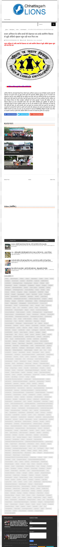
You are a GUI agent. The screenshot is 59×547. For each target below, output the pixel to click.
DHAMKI (15, 370)
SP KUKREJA (44, 406)
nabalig (33, 461)
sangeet (40, 473)
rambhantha (13, 470)
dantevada (15, 316)
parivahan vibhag (9, 466)
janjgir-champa (48, 283)
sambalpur (33, 473)
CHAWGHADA (29, 363)
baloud (35, 421)
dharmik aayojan (9, 435)
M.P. (35, 385)
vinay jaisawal (22, 481)
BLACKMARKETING (39, 359)
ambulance (22, 417)
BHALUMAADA (41, 356)
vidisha (15, 481)
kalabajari (22, 319)
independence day (40, 316)
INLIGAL (14, 379)
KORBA (50, 256)
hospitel (13, 265)
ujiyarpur (36, 479)
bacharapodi (16, 421)
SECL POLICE (13, 403)
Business (17, 361)
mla (16, 305)
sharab (26, 258)
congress (19, 263)
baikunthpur (31, 40)
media (30, 298)
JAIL (31, 381)
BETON (26, 356)
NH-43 (22, 296)
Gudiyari (33, 377)
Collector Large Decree (34, 269)
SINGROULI (23, 332)
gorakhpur (42, 439)
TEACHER (36, 332)
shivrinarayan (27, 345)
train (15, 292)
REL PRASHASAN (31, 399)
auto (52, 419)
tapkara (23, 477)
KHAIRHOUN (13, 383)
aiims (37, 415)
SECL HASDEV (44, 312)
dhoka (17, 435)
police (6, 249)
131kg (27, 348)
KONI (37, 383)
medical (38, 319)
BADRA (48, 352)
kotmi (46, 448)
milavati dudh (16, 459)
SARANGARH (8, 332)
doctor (32, 281)
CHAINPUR (8, 363)
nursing (19, 464)
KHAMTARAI (8, 327)
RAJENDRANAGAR (34, 397)
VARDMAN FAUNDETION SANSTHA (34, 412)
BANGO (23, 354)
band (13, 334)
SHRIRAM (7, 406)
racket (23, 343)
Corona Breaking (29, 260)
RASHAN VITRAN (20, 399)
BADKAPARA (40, 352)
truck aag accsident (27, 479)
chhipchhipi (33, 428)
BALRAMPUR (14, 267)
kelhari (37, 267)
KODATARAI (22, 383)
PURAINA (46, 394)
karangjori (24, 446)
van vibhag (14, 348)
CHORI (28, 283)
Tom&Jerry (7, 410)
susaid (43, 345)
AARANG (46, 298)
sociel (33, 475)
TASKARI (42, 296)
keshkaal (7, 341)
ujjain (42, 479)
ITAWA (7, 381)
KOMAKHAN (30, 383)
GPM (21, 377)
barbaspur (49, 296)
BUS (42, 323)
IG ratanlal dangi (24, 276)
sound (38, 475)
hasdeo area (8, 289)
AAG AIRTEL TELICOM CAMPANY (13, 350)
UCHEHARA (16, 410)
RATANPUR (50, 301)
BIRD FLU (29, 359)
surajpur (44, 256)
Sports (15, 303)
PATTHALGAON (9, 330)
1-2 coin (22, 348)
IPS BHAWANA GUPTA (32, 379)
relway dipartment (17, 321)
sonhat (7, 267)
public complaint (20, 283)
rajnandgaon (8, 276)
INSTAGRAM (21, 379)
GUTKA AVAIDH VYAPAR (28, 325)
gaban (7, 439)
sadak (35, 343)
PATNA (48, 258)
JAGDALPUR (43, 278)
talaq (17, 477)
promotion (7, 468)
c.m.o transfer (25, 426)
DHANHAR (22, 370)
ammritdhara (43, 417)
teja (41, 477)
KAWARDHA (50, 325)
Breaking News (28, 254)
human (18, 444)
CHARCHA (20, 272)
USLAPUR (29, 410)
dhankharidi (44, 432)
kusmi (24, 450)
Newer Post (6, 150)
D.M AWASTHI (8, 368)
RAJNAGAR (50, 285)
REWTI (40, 399)
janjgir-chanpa (9, 305)
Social (29, 332)
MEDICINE (41, 327)
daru (16, 432)
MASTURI (42, 301)
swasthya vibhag (9, 477)
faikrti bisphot (20, 437)
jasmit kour (8, 446)
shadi (26, 305)
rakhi (6, 470)
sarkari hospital (28, 321)
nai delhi (43, 341)
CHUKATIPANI (17, 365)
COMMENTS (32, 365)
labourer (37, 450)
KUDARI (49, 383)
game (20, 339)
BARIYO (41, 354)
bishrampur (8, 426)
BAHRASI (16, 354)
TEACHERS (44, 332)
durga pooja (14, 339)
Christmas (46, 365)
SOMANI (36, 406)
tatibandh (35, 477)
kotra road (20, 341)
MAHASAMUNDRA (17, 258)
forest (6, 274)
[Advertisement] (29, 164)
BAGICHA (7, 301)
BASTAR (21, 292)
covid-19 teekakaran (30, 336)
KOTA (21, 327)
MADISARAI (41, 385)
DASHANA (29, 368)
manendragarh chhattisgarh (32, 341)
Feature (14, 301)
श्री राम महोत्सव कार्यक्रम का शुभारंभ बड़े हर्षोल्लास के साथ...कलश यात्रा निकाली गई (17, 521)
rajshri (50, 468)
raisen (23, 468)
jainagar (25, 444)
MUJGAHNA (29, 390)
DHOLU (29, 370)
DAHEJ (16, 368)
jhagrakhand (8, 256)
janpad (37, 444)
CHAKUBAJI (8, 307)
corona (7, 263)
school (36, 321)
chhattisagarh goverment (46, 272)
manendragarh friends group (12, 457)
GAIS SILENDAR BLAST (17, 374)
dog (28, 435)
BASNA (46, 294)
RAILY (25, 397)
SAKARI (31, 401)
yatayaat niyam (39, 481)
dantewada (18, 294)
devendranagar (35, 432)
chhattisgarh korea (17, 254)
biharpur (35, 334)
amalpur (7, 417)
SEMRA (39, 403)
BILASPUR (29, 252)
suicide (43, 260)
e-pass (45, 435)
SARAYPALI (35, 312)
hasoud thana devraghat (38, 441)
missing (32, 459)
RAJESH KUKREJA (46, 397)
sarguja (14, 272)
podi (23, 466)
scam (6, 475)
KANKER (16, 296)
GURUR (27, 377)
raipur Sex (8, 321)
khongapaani (22, 274)
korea (35, 40)
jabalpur (38, 303)
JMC (6, 383)
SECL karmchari (23, 403)
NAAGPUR (43, 310)
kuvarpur (31, 450)
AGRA (47, 350)
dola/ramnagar (24, 316)
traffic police (50, 345)
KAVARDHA (35, 285)
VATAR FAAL (49, 412)
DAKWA (23, 368)
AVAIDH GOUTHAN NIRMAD (20, 352)
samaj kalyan (8, 473)
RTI (24, 330)
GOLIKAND (15, 377)
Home (29, 150)
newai (6, 464)
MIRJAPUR (8, 390)
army (30, 419)
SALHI (42, 401)
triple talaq (17, 479)
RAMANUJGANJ (9, 399)
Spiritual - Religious (21, 408)
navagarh (46, 461)
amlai (29, 417)
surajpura (50, 475)
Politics (21, 249)
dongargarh (46, 336)
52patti (32, 348)
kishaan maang (23, 448)
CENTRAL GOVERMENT (27, 361)
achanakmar (31, 415)
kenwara (38, 446)
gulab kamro (14, 274)
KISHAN (16, 327)
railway (35, 289)
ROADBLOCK (8, 401)
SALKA (48, 401)
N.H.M (35, 390)
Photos (7, 397)
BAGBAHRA (8, 354)
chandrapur (8, 336)
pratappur (48, 466)
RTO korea (30, 330)
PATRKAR (21, 312)
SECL (31, 276)
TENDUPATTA (37, 408)
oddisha (25, 464)
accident (22, 252)
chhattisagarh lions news (20, 269)
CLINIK (24, 365)
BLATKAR (34, 265)
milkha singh (25, 459)
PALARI (42, 392)
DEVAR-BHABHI (38, 368)
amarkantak (14, 417)
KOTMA (29, 310)
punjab (14, 468)
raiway (29, 468)
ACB (50, 321)
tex (45, 477)
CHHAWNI (49, 363)
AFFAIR (7, 265)
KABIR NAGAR (40, 325)
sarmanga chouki (49, 473)
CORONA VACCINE (18, 307)
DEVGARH (46, 307)
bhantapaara (20, 334)
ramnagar (42, 289)
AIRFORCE (8, 352)
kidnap (15, 448)
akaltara (43, 415)
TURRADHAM (46, 408)
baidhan (23, 421)
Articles (15, 323)
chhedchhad (48, 287)
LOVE (40, 265)
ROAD (28, 312)
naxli (43, 319)
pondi (19, 289)
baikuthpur (36, 292)
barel (40, 421)
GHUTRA (7, 377)
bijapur (26, 281)
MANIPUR (38, 388)
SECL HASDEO (9, 287)
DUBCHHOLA (8, 372)
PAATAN (35, 392)
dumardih (39, 435)
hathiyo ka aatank (28, 294)
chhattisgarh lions (37, 283)
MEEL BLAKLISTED (48, 388)
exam (13, 437)
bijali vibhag (21, 314)
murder (15, 256)
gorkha (48, 439)
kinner (13, 341)
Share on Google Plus (36, 114)
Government (15, 252)
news (49, 341)
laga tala (44, 450)
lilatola (20, 452)
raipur (27, 249)
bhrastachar (28, 423)
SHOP (16, 332)
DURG (15, 276)
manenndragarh (25, 457)
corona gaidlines (9, 294)
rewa (39, 470)
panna (46, 464)
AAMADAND (28, 350)
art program (40, 419)
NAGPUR (48, 276)
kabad (48, 339)
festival (43, 437)
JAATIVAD (24, 381)
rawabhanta (22, 470)
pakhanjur (32, 464)
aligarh (49, 415)
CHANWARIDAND (20, 285)
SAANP (16, 401)
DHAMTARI (23, 267)
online (48, 319)
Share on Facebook (10, 114)
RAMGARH (18, 330)
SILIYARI (21, 406)
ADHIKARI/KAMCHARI (38, 350)
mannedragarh (30, 319)
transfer (7, 348)
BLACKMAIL (36, 323)
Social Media (35, 296)
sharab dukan (13, 475)
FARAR (30, 372)
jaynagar (7, 319)
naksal (36, 298)
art (34, 419)
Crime (46, 249)
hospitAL (42, 339)
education (7, 258)
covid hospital (48, 314)
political (42, 254)
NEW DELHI (18, 392)
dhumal (23, 435)
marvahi (34, 457)
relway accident (31, 470)
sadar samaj (50, 470)
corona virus (43, 274)
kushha (19, 450)
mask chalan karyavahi (43, 457)
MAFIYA (48, 385)
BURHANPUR (8, 361)
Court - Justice (33, 258)
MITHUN (15, 390)
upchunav (48, 479)
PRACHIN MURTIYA (26, 394)
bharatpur (30, 267)
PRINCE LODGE (38, 394)
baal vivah (7, 421)
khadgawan (31, 256)
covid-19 (37, 252)
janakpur (7, 252)
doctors (31, 303)
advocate (7, 334)
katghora (31, 446)
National (15, 312)
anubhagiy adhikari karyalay (20, 419)
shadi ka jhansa (9, 285)
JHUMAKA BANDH (44, 381)
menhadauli (8, 459)
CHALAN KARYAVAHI (18, 363)
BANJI (28, 354)
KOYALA (43, 383)
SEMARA (32, 403)
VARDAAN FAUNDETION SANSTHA (14, 412)
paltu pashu (40, 464)
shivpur (27, 475)
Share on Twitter (23, 114)
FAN (25, 372)
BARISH (34, 354)
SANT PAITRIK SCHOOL (41, 330)
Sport (30, 408)
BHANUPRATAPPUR (10, 359)
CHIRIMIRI (8, 254)
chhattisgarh (23, 256)
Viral (48, 260)
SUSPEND (8, 408)
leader (18, 298)
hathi (32, 316)
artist (47, 419)
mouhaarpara (8, 461)
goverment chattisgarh (41, 281)
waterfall (30, 481)
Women (36, 254)
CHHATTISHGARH (40, 363)
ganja (25, 263)
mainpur (30, 455)
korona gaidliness (9, 283)
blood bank (29, 314)
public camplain (27, 289)
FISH (51, 372)
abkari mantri (22, 415)
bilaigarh (40, 423)
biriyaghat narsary (48, 423)
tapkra (28, 477)
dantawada (8, 316)
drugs (6, 339)
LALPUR (24, 385)
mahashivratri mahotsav (11, 455)
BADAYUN (32, 352)
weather (38, 305)
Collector (39, 307)
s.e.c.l (21, 305)
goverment (8, 278)
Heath (28, 301)
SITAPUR (7, 314)
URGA (22, 410)
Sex (14, 408)
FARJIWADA (37, 372)
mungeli (37, 276)
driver (33, 435)
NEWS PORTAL (27, 392)
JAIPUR (36, 381)
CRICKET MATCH (30, 307)
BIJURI (49, 305)
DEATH (47, 323)
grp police (22, 441)
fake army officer (30, 437)
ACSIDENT (8, 323)
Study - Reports (23, 303)
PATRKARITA (8, 394)
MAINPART (33, 327)
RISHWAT (46, 399)
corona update (9, 432)
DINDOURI (36, 370)
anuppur (44, 269)
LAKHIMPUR (16, 385)
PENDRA (43, 285)
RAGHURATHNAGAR (16, 397)
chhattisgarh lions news (37, 287)
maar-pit (25, 298)
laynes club (8, 452)
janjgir (43, 303)
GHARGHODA (8, 325)
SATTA (31, 278)
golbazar (26, 439)
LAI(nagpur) (35, 301)
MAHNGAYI (14, 388)
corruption (46, 265)
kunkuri (13, 450)
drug (52, 336)
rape (46, 263)
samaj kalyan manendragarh (21, 473)
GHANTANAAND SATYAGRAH (44, 374)
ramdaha (29, 343)
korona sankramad (10, 298)
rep (43, 276)
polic (33, 466)
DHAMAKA (8, 370)
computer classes (21, 430)
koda (31, 448)
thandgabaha (8, 479)
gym (28, 441)
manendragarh (39, 40)
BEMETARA (28, 292)
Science (14, 314)
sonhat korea (8, 292)
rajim (44, 468)
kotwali (7, 450)
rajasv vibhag (37, 468)
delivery (27, 432)
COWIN (39, 365)
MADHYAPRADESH (33, 274)
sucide (44, 475)
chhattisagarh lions (18, 260)
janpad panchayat (45, 444)
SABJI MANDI (23, 401)
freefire (49, 437)
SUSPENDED (8, 303)
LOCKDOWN (8, 269)
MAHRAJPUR (22, 388)
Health (41, 249)
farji (38, 437)
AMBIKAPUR (44, 252)
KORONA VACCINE (20, 310)
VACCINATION (37, 410)
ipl (35, 294)
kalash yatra (16, 446)
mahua (40, 294)
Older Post (52, 150)
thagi (36, 278)
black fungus (16, 426)
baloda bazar (29, 272)
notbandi (13, 464)
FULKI (6, 374)
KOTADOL (24, 278)
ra (19, 468)
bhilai (36, 272)
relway (38, 256)
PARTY (47, 392)
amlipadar (35, 417)
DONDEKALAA (44, 370)
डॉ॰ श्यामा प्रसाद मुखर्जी (10, 484)
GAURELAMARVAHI (30, 374)
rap (41, 298)
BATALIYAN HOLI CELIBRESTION (13, 356)
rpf (43, 470)
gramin (7, 441)
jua (19, 278)
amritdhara (8, 419)
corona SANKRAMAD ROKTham (37, 430)
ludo (30, 452)
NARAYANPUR (43, 390)
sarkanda (7, 345)
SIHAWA (15, 406)
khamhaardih (8, 448)
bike (34, 423)
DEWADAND (48, 368)
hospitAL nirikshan (9, 444)
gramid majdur (34, 339)
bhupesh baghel (19, 281)
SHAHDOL (45, 403)
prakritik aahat (40, 466)
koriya (37, 260)
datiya (21, 432)
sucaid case (36, 345)
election (7, 437)
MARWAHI (36, 310)
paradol (7, 343)
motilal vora (45, 459)
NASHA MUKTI (9, 392)
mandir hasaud (38, 455)
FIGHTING (45, 372)
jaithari (31, 444)
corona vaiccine (38, 314)
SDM (6, 403)
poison (28, 466)
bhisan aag (28, 334)
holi (47, 441)
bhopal (43, 292)
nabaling (39, 461)
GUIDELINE (21, 301)
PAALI (47, 327)
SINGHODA (29, 406)
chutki (50, 428)
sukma (32, 305)
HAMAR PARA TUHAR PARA (45, 377)
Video (6, 415)
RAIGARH (41, 258)
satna (13, 345)
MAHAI (7, 388)
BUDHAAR (49, 359)
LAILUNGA (8, 385)
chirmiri (13, 263)
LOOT (27, 327)
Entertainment (17, 372)
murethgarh (17, 461)
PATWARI (16, 394)
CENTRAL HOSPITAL (41, 361)
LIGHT (29, 385)
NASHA (51, 390)
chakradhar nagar (44, 334)
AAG (45, 321)
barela (45, 421)
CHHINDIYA (8, 365)
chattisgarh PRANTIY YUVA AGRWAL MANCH (16, 428)
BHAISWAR (22, 323)
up (40, 321)
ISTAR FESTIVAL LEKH (46, 379)
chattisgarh (8, 260)
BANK (43, 305)
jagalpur (49, 316)
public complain (15, 343)
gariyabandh (33, 263)
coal (14, 430)
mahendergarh (22, 455)
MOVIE (21, 390)
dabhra (39, 336)
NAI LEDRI (8, 312)
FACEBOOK (8, 296)
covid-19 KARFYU (17, 336)
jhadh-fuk (14, 319)
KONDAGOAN (8, 281)
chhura (40, 428)
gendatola (13, 439)
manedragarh (21, 265)
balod (50, 269)
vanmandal (8, 481)
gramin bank (14, 441)
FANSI (28, 285)
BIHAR (28, 323)
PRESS (28, 296)
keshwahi (44, 446)
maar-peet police (47, 452)
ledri (15, 452)
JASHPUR (40, 263)
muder (28, 265)
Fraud (11, 310)
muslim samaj (25, 461)
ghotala (20, 439)
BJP (47, 254)
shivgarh (20, 345)
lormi (25, 452)
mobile (38, 459)
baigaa (29, 421)
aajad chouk (13, 415)
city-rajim (7, 430)
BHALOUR (33, 356)
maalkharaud (37, 452)
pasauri (18, 466)
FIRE (6, 310)
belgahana (7, 423)
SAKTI (37, 401)
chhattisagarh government (21, 287)
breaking (7, 272)
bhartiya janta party (18, 423)
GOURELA (17, 325)
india (14, 278)
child (45, 428)
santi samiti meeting (45, 343)
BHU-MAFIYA (21, 359)
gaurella (26, 339)
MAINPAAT (31, 388)
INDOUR (7, 379)
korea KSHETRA (39, 448)
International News (15, 381)
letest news (44, 267)
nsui (15, 289)
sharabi (21, 475)
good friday (34, 439)
